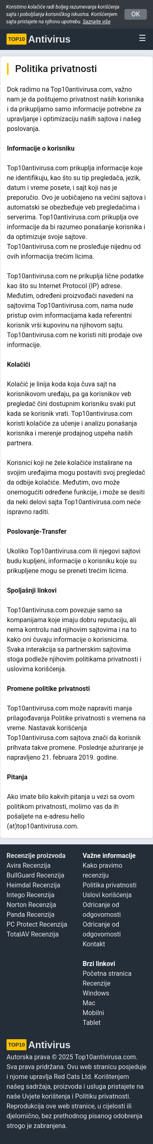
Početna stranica (107, 973)
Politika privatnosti (110, 885)
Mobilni (93, 1013)
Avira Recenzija (29, 865)
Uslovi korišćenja (107, 895)
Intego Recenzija (30, 895)
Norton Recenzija (31, 905)
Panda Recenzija (31, 914)
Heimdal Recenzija (33, 885)
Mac (89, 1003)
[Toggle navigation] (139, 38)
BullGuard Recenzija (35, 875)
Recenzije (97, 983)
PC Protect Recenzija (37, 924)
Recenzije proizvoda (36, 856)
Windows (96, 993)
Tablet (92, 1023)
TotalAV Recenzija (33, 934)
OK (135, 14)
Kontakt (94, 944)
